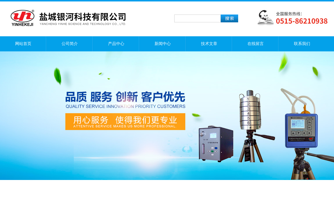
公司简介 (70, 44)
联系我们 (302, 44)
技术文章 (209, 44)
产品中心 (116, 44)
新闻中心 (163, 44)
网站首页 (23, 44)
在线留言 (255, 44)
